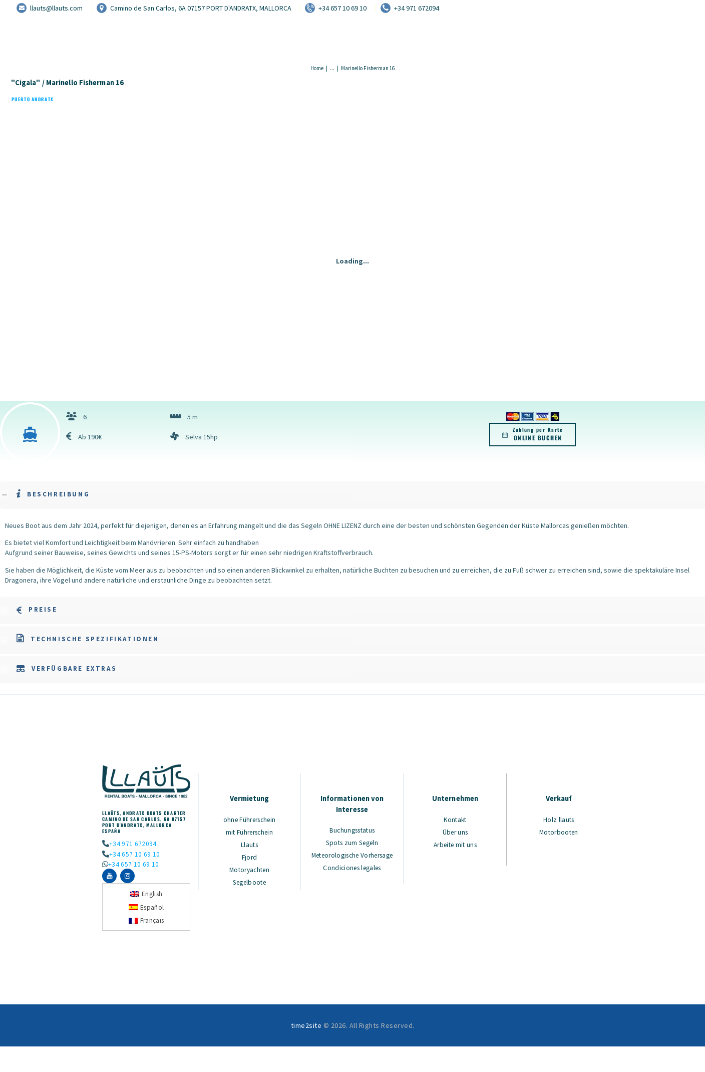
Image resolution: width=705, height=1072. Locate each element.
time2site (306, 1029)
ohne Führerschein (249, 819)
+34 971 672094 (131, 843)
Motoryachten (249, 867)
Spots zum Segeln (352, 842)
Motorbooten (559, 831)
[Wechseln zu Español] (146, 911)
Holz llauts (559, 819)
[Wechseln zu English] (146, 897)
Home (316, 68)
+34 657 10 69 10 (133, 854)
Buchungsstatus (352, 830)
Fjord (249, 855)
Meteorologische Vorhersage (352, 859)
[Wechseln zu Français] (146, 924)
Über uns (455, 831)
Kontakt (455, 819)
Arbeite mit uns (455, 843)
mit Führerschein (249, 831)
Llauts (249, 843)
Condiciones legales (352, 875)
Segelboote (249, 879)
